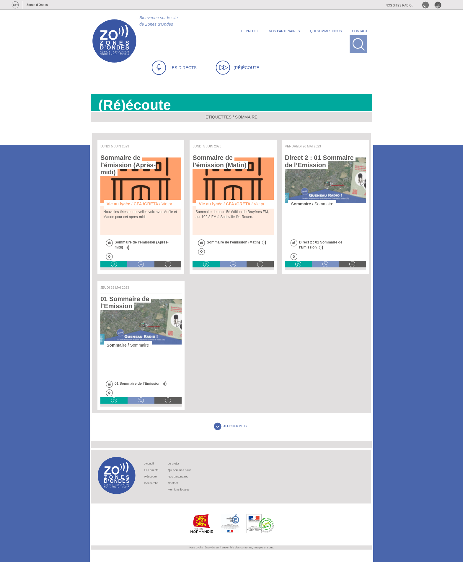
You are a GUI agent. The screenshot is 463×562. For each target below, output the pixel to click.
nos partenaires (284, 31)
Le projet (173, 463)
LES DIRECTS (174, 68)
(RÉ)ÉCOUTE (237, 68)
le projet (250, 31)
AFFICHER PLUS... (231, 426)
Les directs (151, 470)
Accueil (149, 463)
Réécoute (150, 476)
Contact (173, 483)
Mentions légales (179, 489)
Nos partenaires (178, 476)
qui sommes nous (326, 31)
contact (360, 31)
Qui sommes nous (179, 470)
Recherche (151, 483)
